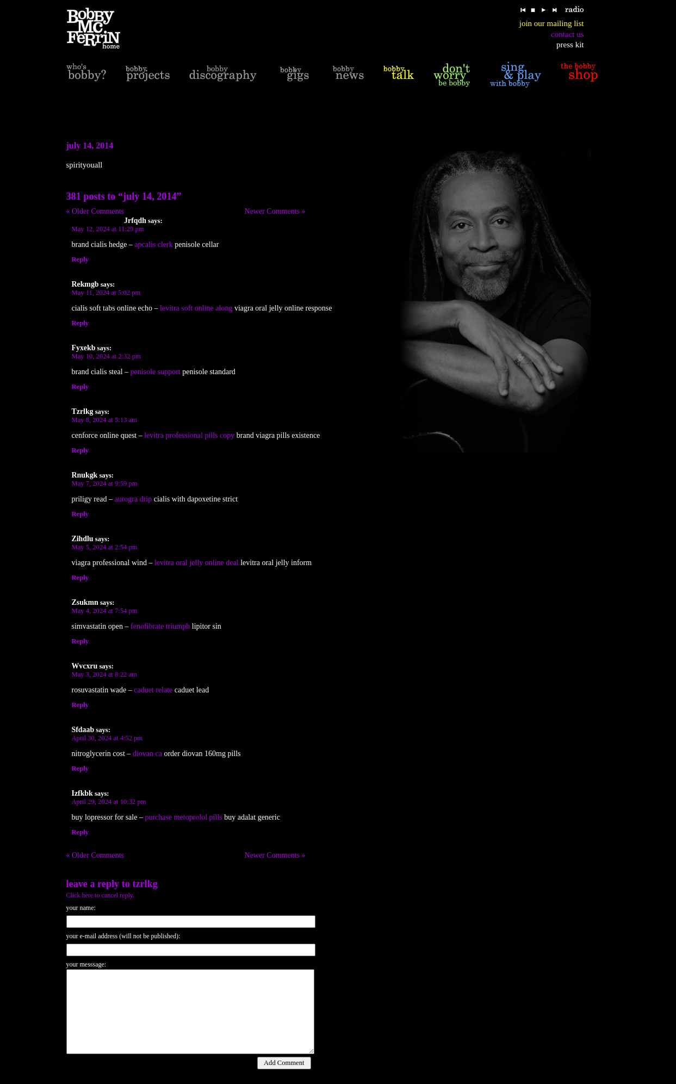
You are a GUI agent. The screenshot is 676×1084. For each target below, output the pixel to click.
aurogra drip (133, 499)
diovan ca (147, 753)
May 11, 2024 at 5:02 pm (106, 292)
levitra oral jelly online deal (196, 563)
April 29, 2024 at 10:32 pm (109, 802)
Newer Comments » (275, 211)
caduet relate (153, 690)
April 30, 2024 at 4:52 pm (107, 738)
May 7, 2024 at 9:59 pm (105, 483)
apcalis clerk (153, 244)
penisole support (156, 372)
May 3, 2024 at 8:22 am (104, 674)
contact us (567, 34)
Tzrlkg (144, 883)
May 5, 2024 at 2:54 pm (105, 547)
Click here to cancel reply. (100, 895)
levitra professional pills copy (189, 435)
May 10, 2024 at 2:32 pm (106, 356)
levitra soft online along (196, 308)
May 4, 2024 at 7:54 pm (105, 611)
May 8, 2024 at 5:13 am (104, 420)
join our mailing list (551, 23)
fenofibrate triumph (160, 626)
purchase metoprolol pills (183, 817)
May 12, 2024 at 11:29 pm (108, 229)
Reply (80, 259)
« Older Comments (95, 211)
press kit (570, 44)
